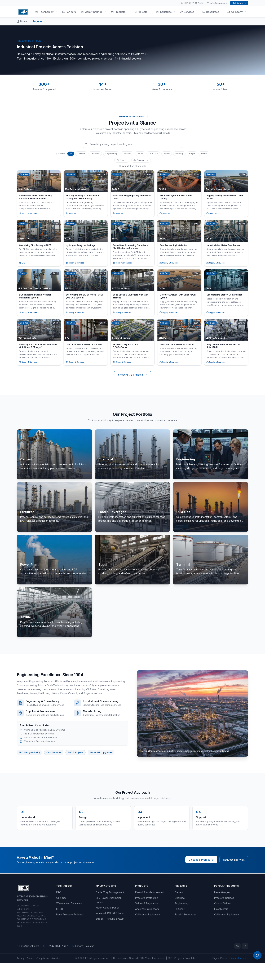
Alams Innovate (239, 958)
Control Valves (222, 903)
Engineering (111, 153)
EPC (58, 892)
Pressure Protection (146, 897)
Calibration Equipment (147, 914)
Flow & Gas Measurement (149, 892)
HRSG (59, 908)
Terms (30, 958)
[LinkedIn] (237, 946)
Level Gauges (222, 892)
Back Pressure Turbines (70, 914)
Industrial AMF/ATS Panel (110, 913)
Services (189, 11)
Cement (81, 153)
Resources (212, 11)
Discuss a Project (201, 860)
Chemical (95, 153)
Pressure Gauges (224, 897)
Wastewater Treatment (69, 903)
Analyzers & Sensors (147, 908)
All (70, 153)
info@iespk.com (217, 3)
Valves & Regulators (146, 903)
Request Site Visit (234, 860)
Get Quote (239, 3)
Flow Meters (221, 908)
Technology (46, 11)
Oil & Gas (153, 153)
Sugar (192, 153)
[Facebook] (245, 946)
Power (167, 153)
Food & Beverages (185, 914)
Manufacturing (93, 11)
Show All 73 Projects (132, 375)
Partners (69, 11)
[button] (39, 193)
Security (55, 958)
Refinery (179, 153)
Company (236, 11)
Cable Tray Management (110, 892)
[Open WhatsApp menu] (257, 955)
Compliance (42, 958)
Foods (140, 153)
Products (120, 11)
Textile (204, 153)
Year (122, 160)
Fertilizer (127, 153)
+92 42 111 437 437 (192, 3)
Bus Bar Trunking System (110, 918)
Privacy (20, 958)
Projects (142, 11)
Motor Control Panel (107, 907)
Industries (165, 11)
